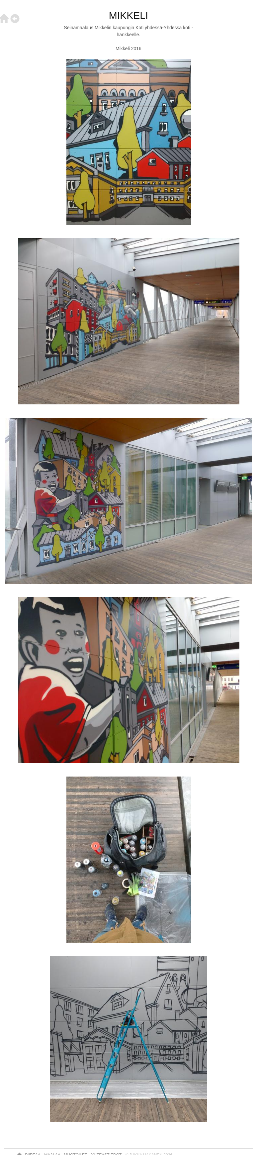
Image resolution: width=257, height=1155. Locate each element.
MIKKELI (128, 15)
